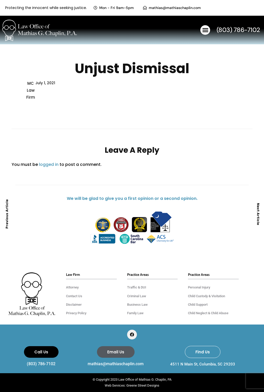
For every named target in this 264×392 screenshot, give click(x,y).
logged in (49, 164)
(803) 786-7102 (41, 363)
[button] (205, 30)
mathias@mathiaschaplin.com (116, 363)
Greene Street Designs (142, 385)
